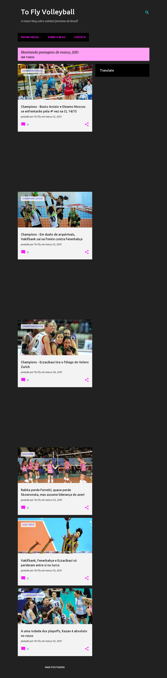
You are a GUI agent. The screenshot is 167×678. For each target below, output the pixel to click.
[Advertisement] (55, 162)
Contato (80, 37)
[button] (86, 124)
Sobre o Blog (56, 37)
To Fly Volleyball (48, 12)
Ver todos (27, 57)
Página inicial (30, 37)
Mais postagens (55, 667)
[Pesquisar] (147, 12)
